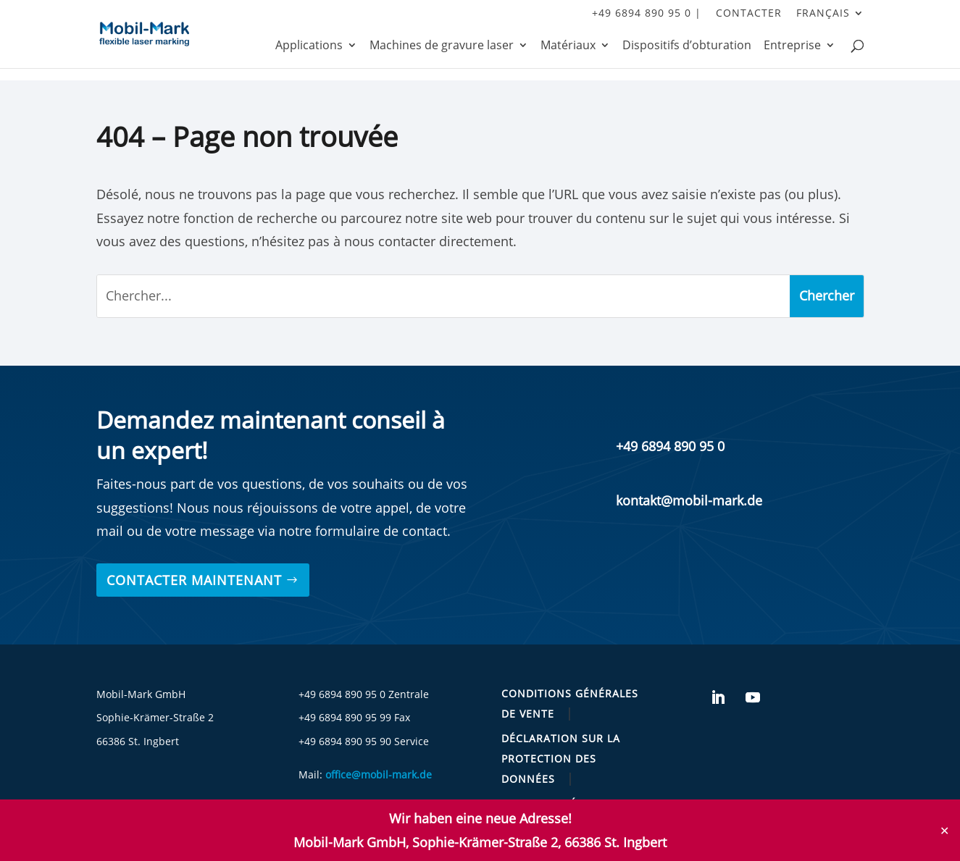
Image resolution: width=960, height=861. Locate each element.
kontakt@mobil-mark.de (689, 500)
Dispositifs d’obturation (686, 46)
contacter (749, 14)
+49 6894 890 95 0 (670, 446)
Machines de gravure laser (442, 46)
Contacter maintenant (194, 580)
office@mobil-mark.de (378, 774)
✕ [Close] (944, 831)
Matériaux (568, 46)
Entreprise (792, 46)
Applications (309, 46)
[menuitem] (830, 17)
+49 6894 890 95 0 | (646, 14)
